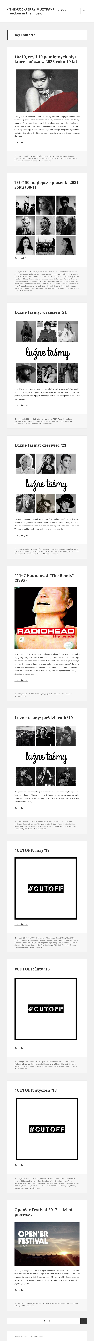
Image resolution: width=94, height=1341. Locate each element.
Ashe (60, 419)
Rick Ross (72, 826)
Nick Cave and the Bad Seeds (66, 158)
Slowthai (17, 945)
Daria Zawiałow (67, 549)
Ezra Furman (57, 940)
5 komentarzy (37, 1188)
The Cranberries (44, 1186)
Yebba (39, 554)
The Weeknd (49, 288)
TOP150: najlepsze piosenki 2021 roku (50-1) (46, 185)
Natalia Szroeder (68, 284)
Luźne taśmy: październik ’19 (43, 717)
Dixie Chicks (70, 1179)
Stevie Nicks (35, 945)
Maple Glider (41, 284)
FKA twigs (44, 279)
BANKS (62, 938)
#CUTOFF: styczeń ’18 (35, 1090)
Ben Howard (19, 276)
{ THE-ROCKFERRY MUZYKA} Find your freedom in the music (37, 11)
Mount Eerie (70, 1183)
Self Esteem (70, 286)
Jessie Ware (63, 279)
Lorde (22, 284)
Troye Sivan (71, 1186)
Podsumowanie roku (46, 272)
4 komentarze (22, 1069)
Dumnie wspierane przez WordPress (28, 1336)
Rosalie (57, 286)
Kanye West (57, 824)
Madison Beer (30, 284)
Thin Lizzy (62, 1186)
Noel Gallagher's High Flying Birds (48, 943)
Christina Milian (20, 940)
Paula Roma (45, 551)
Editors (25, 824)
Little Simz (70, 281)
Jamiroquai (36, 551)
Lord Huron (18, 1066)
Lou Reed (61, 1183)
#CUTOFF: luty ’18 (32, 969)
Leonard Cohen (48, 158)
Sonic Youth (18, 829)
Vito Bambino (33, 424)
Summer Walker (37, 288)
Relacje (38, 1303)
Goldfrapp (45, 1064)
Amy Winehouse (54, 1062)
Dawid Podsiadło (28, 421)
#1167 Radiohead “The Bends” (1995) (44, 578)
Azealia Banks (72, 274)
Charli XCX (70, 938)
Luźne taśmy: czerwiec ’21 (40, 445)
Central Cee (57, 276)
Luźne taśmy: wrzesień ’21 (40, 312)
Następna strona (83, 1321)
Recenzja (56, 694)
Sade (56, 1066)
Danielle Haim (33, 940)
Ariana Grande (67, 156)
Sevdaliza (18, 288)
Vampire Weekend (21, 947)
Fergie (37, 1064)
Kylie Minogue (49, 281)
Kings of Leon (34, 281)
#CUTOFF (33, 938)
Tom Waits (28, 829)
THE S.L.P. (57, 945)
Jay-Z (50, 824)
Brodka (43, 276)
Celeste (49, 276)
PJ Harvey (40, 1066)
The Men (54, 1186)
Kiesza (63, 1064)
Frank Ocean (36, 158)
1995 (32, 694)
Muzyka (48, 156)
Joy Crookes (73, 279)
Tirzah (67, 288)
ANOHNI (58, 156)
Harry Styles (27, 1183)
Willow (72, 288)
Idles (46, 421)
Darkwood (18, 824)
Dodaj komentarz (51, 554)
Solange (34, 161)
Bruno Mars (54, 1179)
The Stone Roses (29, 554)
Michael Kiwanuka (62, 1303)
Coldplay (24, 279)
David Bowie (26, 158)
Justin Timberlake (39, 1183)
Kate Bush (66, 824)
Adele (16, 274)
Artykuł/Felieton (39, 156)
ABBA (55, 419)
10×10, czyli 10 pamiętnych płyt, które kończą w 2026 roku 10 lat (45, 59)
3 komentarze (27, 291)
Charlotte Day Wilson (71, 276)
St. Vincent (27, 288)
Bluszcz (37, 276)
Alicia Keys (24, 274)
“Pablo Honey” (65, 654)
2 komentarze (46, 161)
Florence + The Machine (38, 824)
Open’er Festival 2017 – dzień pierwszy (43, 1212)
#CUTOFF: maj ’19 (32, 850)
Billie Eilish (29, 276)
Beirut (65, 419)
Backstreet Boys (53, 938)
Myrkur (66, 421)
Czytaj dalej (21, 142)
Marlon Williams (30, 1066)
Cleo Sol (17, 279)
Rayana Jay (64, 551)
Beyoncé (17, 158)
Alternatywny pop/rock (43, 694)
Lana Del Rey (60, 281)
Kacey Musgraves (21, 281)
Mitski (58, 284)
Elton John (33, 1181)
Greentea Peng (25, 551)
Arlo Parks (62, 274)
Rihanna (27, 161)
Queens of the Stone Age (49, 826)
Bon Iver (68, 822)
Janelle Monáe (55, 1064)
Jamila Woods (68, 940)
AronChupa (60, 822)
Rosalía (74, 943)
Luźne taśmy (38, 419)
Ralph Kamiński (47, 286)
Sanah (63, 286)
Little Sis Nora (24, 826)
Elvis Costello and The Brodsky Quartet (52, 1181)
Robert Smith (74, 551)
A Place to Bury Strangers (67, 272)
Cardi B (62, 1179)
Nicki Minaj (35, 826)
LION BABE (71, 1064)
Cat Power (65, 1062)
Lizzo (32, 943)
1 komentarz (21, 696)
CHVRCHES (56, 549)
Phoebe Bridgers (25, 286)
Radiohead (18, 161)
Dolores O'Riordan (21, 1181)
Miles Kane (51, 284)
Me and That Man (56, 421)
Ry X (25, 424)
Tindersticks (59, 288)
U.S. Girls (73, 1066)
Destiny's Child (29, 1064)
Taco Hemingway (47, 945)
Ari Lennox (41, 274)
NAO (71, 421)
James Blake (53, 279)
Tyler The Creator (68, 945)
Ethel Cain (39, 421)
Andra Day (32, 274)
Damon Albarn (34, 279)
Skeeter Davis (64, 1066)
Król (41, 281)
